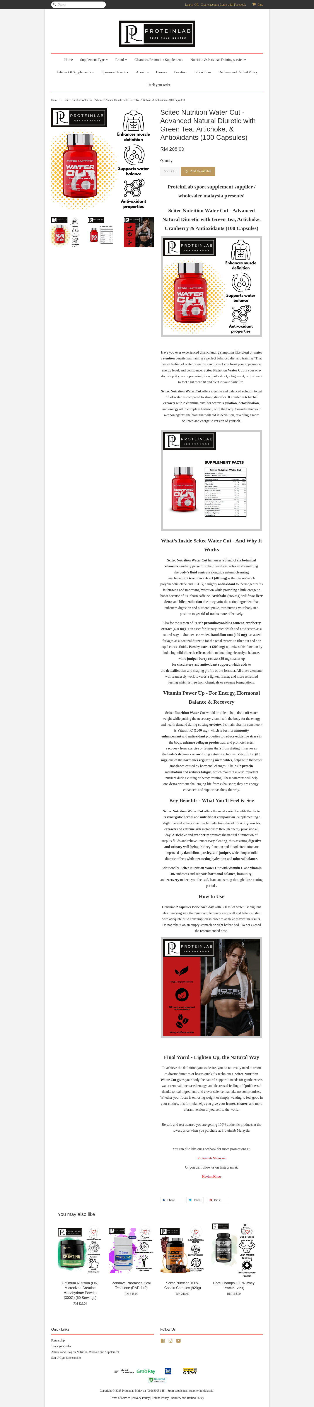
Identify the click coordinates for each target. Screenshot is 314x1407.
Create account (210, 4)
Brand (121, 60)
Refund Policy (160, 1398)
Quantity (166, 160)
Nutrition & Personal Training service (218, 60)
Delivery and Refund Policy (238, 72)
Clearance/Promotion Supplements (159, 60)
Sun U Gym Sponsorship (66, 1357)
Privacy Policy (141, 1398)
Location (180, 72)
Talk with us (202, 72)
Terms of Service (120, 1398)
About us (142, 72)
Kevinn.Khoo (211, 1176)
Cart (260, 4)
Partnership (58, 1340)
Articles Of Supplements (75, 72)
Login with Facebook (233, 4)
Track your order (159, 85)
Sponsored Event (115, 72)
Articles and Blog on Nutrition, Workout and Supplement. (85, 1352)
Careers (161, 72)
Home (68, 60)
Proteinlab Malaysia (211, 1158)
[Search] (64, 5)
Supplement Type (94, 60)
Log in (189, 4)
